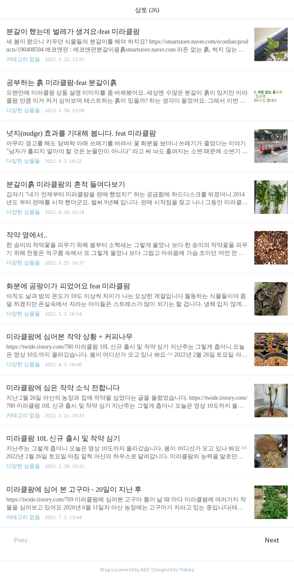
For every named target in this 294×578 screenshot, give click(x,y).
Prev (17, 540)
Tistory (186, 570)
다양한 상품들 (23, 110)
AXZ (145, 570)
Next (276, 540)
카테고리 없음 (23, 59)
